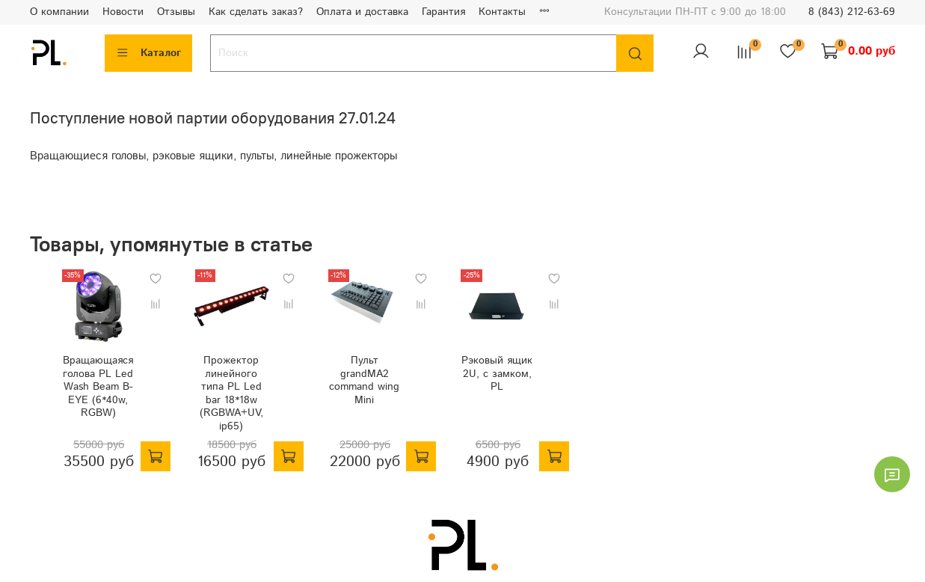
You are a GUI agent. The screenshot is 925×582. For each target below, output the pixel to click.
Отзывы (176, 11)
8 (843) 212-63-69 (851, 11)
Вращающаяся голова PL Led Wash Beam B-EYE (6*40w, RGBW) (75, 395)
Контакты (502, 11)
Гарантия (443, 11)
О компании (59, 11)
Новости (123, 11)
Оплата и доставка (362, 11)
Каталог (148, 53)
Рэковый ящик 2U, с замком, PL (519, 382)
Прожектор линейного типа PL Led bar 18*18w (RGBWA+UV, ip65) (223, 395)
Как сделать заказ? (256, 11)
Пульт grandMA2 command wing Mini (372, 388)
